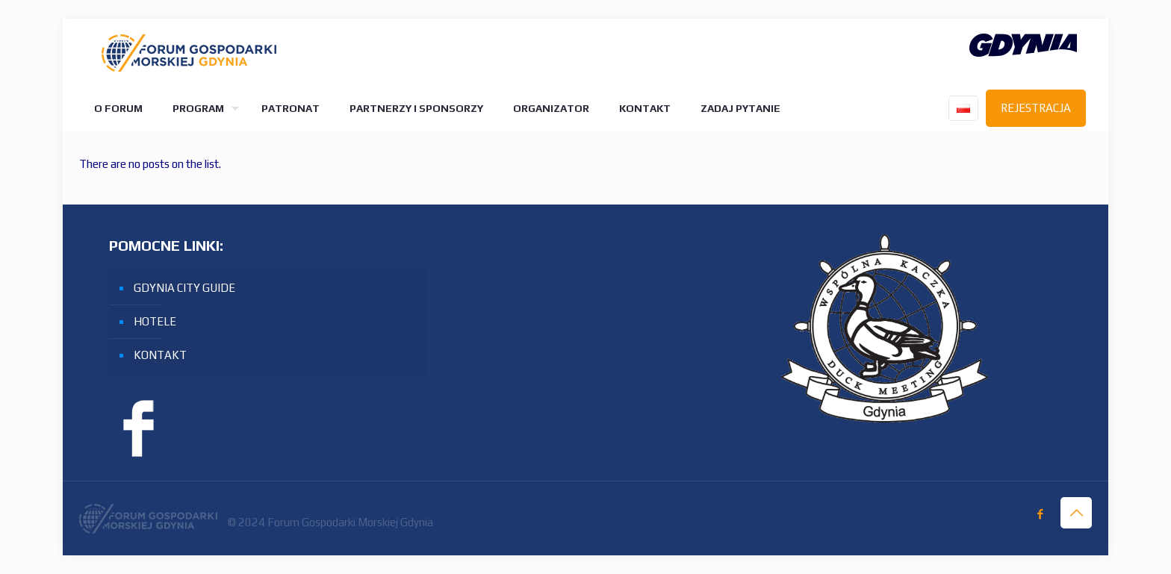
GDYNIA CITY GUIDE (184, 287)
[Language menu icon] (963, 108)
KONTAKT (160, 355)
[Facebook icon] (1040, 514)
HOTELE (155, 321)
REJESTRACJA (1036, 108)
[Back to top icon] (1076, 512)
